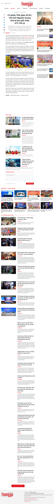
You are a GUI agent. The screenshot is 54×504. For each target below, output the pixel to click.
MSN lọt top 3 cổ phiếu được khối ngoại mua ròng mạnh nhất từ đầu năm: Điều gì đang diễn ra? (26, 445)
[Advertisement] (20, 104)
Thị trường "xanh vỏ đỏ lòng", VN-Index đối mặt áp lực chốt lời (26, 364)
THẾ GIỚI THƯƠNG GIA (33, 8)
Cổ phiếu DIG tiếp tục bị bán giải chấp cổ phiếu (28, 118)
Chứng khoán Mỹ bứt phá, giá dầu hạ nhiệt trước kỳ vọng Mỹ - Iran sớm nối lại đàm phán (26, 417)
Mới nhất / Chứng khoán (8, 188)
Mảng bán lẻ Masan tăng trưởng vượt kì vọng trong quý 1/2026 (26, 229)
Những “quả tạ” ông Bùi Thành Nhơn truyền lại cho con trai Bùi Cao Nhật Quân (26, 324)
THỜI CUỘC (6, 8)
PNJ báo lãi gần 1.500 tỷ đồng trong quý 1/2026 (42, 30)
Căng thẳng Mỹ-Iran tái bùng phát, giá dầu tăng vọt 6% (25, 239)
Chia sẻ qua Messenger (4, 17)
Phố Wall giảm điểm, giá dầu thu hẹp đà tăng (46, 211)
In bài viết (4, 27)
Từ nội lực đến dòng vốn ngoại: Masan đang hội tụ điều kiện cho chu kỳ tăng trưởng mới (43, 76)
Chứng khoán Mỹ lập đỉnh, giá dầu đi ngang (26, 376)
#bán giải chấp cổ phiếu (14, 95)
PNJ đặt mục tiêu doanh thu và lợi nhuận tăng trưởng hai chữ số (43, 36)
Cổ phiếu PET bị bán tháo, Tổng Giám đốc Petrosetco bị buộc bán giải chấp (28, 149)
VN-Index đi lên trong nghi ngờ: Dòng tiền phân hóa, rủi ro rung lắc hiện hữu (26, 472)
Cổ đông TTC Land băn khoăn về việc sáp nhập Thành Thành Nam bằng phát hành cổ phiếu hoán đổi (7, 199)
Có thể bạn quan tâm (7, 215)
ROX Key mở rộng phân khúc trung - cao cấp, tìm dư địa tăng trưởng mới (44, 51)
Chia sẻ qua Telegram (4, 25)
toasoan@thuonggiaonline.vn (31, 498)
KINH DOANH (12, 8)
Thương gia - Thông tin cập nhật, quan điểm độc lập (27, 4)
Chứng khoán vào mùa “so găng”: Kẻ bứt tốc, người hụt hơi (26, 352)
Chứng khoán (22, 12)
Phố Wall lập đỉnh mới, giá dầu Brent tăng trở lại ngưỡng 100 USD (6, 211)
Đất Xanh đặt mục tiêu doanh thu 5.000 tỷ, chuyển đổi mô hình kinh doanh (26, 310)
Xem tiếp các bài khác (18, 485)
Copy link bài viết (4, 32)
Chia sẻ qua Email (4, 30)
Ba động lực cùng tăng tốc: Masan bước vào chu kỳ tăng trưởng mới (44, 65)
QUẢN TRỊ (18, 8)
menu (2, 3)
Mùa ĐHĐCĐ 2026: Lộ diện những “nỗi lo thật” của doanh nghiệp (26, 253)
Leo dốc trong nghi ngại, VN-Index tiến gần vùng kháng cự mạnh (25, 430)
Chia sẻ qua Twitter (4, 20)
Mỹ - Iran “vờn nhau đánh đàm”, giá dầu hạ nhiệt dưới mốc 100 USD (26, 458)
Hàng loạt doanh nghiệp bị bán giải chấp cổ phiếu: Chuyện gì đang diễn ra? (28, 162)
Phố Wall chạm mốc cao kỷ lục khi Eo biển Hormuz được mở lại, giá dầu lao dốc (26, 283)
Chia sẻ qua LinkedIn (4, 22)
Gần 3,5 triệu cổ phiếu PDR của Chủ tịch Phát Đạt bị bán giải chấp (27, 132)
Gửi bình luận (30, 183)
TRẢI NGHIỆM (47, 8)
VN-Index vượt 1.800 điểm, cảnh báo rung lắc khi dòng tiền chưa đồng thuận (26, 389)
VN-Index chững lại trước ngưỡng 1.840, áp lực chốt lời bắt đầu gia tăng (26, 268)
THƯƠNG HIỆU (24, 8)
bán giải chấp (27, 37)
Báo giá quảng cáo (27, 501)
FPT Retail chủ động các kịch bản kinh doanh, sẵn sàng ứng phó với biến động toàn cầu (26, 298)
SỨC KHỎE (41, 8)
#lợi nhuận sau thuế (24, 95)
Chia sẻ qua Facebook (4, 15)
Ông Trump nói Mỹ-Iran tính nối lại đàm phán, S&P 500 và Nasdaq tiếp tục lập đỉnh (25, 337)
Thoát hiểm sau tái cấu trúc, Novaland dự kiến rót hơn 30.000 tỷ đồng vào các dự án (26, 404)
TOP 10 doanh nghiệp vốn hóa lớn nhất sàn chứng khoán (42, 69)
